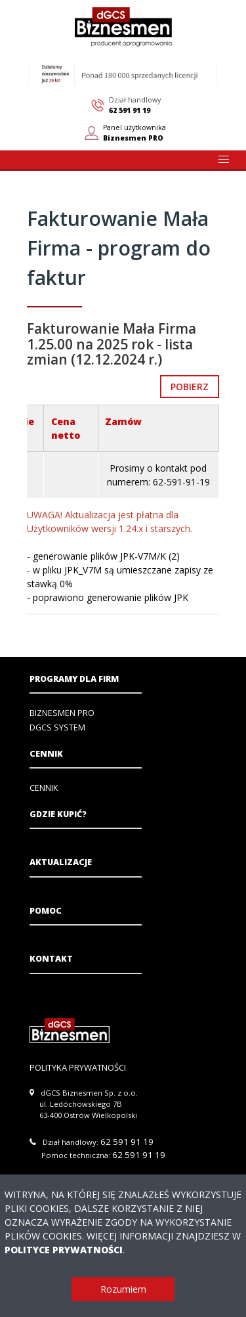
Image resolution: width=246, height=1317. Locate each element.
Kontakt (51, 958)
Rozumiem (123, 1289)
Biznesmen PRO (62, 713)
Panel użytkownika (134, 133)
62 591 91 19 (129, 110)
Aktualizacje (61, 862)
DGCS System (57, 727)
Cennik (46, 753)
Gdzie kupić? (58, 814)
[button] (224, 159)
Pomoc (46, 910)
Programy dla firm (74, 678)
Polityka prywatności (78, 1067)
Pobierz (190, 386)
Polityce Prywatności (64, 1249)
